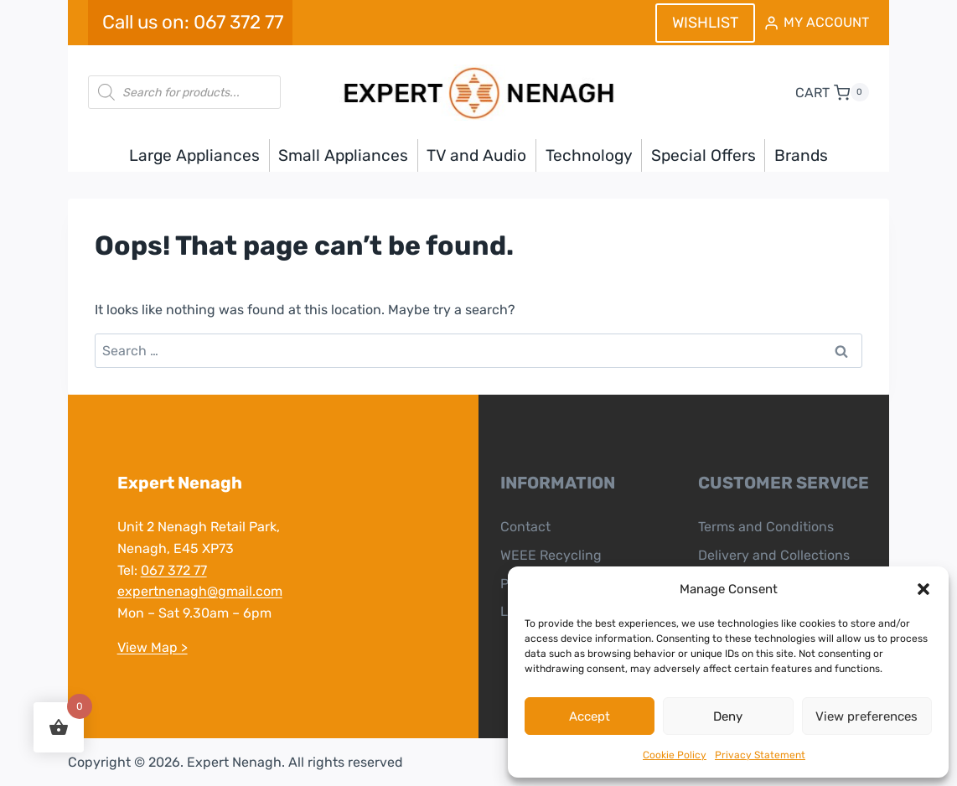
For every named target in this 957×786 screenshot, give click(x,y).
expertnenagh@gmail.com (199, 591)
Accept (589, 716)
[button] (923, 589)
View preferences (866, 716)
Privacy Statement (760, 755)
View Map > (151, 647)
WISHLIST (705, 22)
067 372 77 (173, 570)
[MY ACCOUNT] (816, 23)
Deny (727, 716)
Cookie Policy (674, 755)
